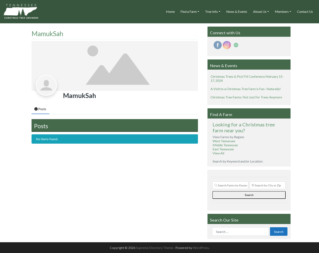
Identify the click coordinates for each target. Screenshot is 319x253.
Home (170, 11)
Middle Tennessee (225, 145)
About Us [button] (260, 11)
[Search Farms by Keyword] (230, 185)
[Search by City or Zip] (268, 185)
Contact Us (305, 11)
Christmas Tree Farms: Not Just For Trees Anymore (246, 97)
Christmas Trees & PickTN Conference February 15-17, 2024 (247, 78)
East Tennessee (223, 149)
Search (253, 195)
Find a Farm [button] (188, 11)
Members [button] (282, 11)
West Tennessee (224, 141)
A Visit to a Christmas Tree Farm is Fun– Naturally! (246, 89)
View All (218, 153)
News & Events (236, 11)
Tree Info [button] (211, 11)
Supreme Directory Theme (155, 248)
